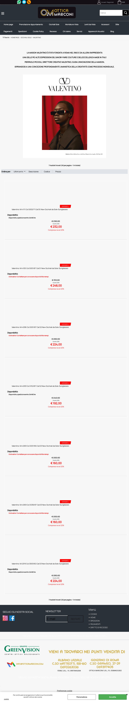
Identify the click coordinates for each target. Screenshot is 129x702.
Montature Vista (74, 25)
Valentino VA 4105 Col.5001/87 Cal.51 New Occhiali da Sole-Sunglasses (40, 270)
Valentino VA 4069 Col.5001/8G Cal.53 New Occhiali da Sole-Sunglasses (40, 448)
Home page (8, 25)
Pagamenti (8, 33)
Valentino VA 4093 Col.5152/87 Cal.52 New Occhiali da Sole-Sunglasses (40, 388)
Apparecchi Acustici (100, 33)
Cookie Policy (39, 33)
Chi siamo (69, 33)
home (93, 620)
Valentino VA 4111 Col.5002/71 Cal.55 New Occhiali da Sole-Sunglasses (40, 211)
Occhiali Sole (56, 25)
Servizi (83, 33)
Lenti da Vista (92, 25)
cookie (6, 699)
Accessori (109, 25)
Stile (121, 25)
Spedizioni (23, 33)
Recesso (55, 33)
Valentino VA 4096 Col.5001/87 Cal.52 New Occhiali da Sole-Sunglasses (40, 329)
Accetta (112, 697)
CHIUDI (127, 694)
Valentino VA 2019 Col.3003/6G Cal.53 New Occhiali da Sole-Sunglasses (40, 566)
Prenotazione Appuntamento (32, 25)
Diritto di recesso (99, 630)
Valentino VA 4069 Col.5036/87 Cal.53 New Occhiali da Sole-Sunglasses (40, 507)
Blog (116, 33)
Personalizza (81, 697)
